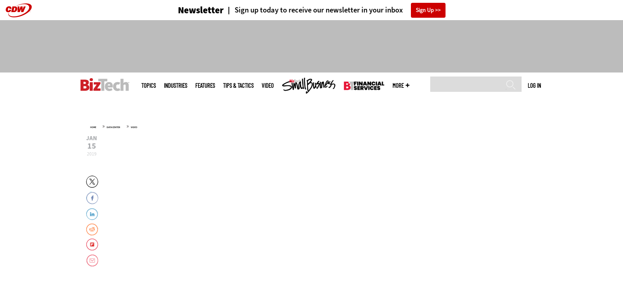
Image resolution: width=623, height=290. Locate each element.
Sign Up (425, 10)
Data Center (113, 127)
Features (205, 86)
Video (268, 86)
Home (93, 127)
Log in (534, 85)
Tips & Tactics (238, 86)
